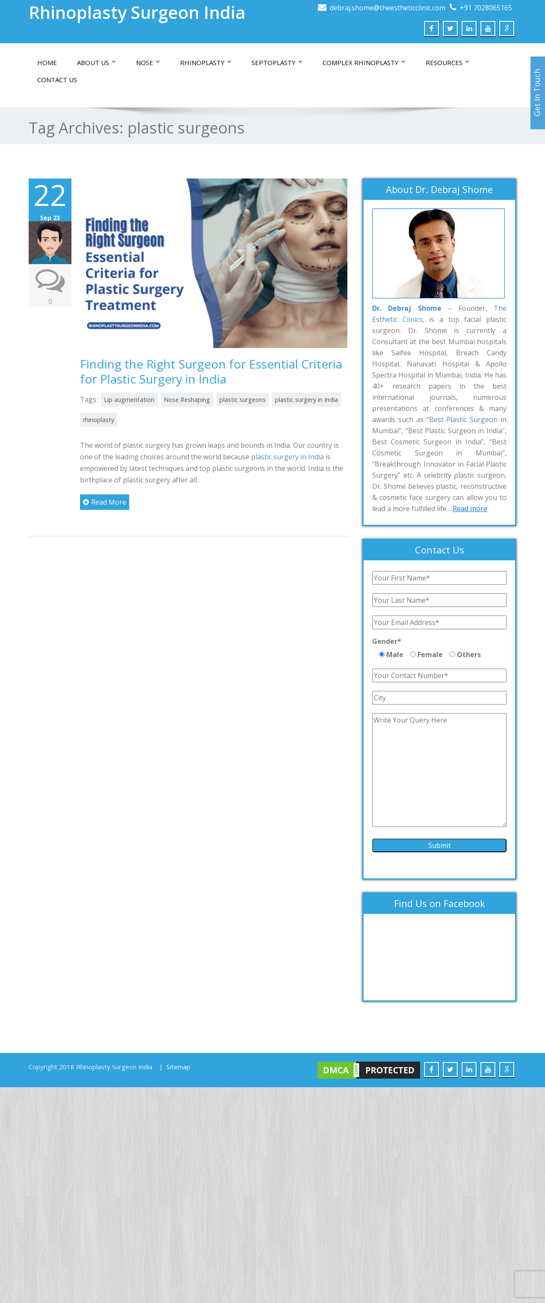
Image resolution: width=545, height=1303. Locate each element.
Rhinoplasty (205, 62)
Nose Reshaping (187, 400)
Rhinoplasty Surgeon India (137, 12)
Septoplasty (277, 62)
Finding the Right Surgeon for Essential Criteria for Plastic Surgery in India (211, 371)
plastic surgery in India (306, 400)
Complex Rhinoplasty (364, 62)
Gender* (386, 641)
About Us (96, 62)
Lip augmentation (129, 400)
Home (47, 62)
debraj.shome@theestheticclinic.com (387, 7)
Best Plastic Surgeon (463, 419)
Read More (104, 502)
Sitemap (178, 1066)
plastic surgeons (242, 400)
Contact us (57, 79)
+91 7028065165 (486, 7)
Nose (148, 62)
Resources (447, 62)
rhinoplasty (98, 420)
